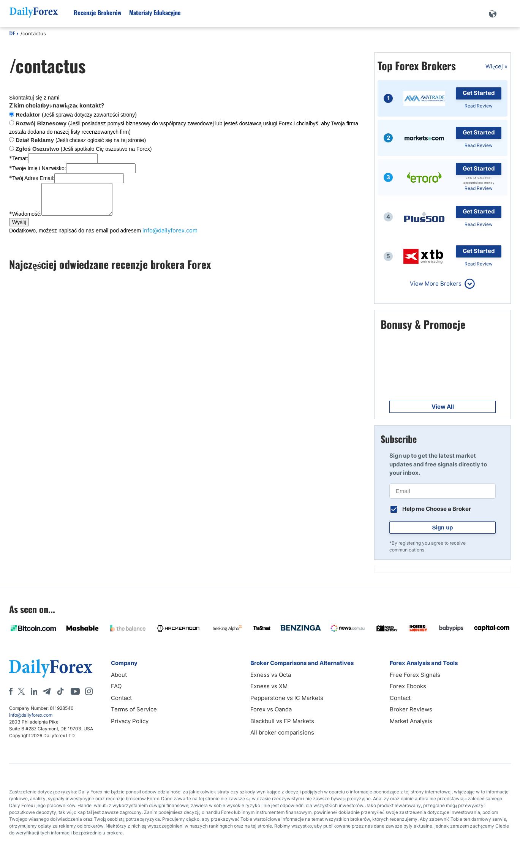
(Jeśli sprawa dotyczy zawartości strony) (76, 115)
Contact (121, 697)
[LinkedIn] (33, 691)
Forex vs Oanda (271, 709)
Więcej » (496, 66)
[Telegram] (47, 691)
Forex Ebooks (408, 686)
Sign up (442, 527)
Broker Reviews (411, 709)
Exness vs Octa (270, 674)
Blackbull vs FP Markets (282, 721)
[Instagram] (89, 691)
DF (12, 34)
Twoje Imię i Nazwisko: (37, 168)
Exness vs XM (269, 686)
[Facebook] (11, 691)
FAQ (116, 686)
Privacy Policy (130, 721)
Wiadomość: (25, 214)
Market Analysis (411, 721)
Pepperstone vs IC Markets (286, 697)
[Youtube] (75, 691)
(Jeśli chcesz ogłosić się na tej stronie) (81, 140)
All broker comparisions (282, 732)
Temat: (18, 158)
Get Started (479, 92)
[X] (21, 691)
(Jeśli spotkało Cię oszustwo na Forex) (84, 149)
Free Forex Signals (415, 674)
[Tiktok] (60, 691)
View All (442, 406)
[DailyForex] (51, 668)
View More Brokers (436, 283)
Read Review (479, 106)
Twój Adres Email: (31, 178)
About (119, 674)
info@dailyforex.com (170, 230)
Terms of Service (134, 709)
